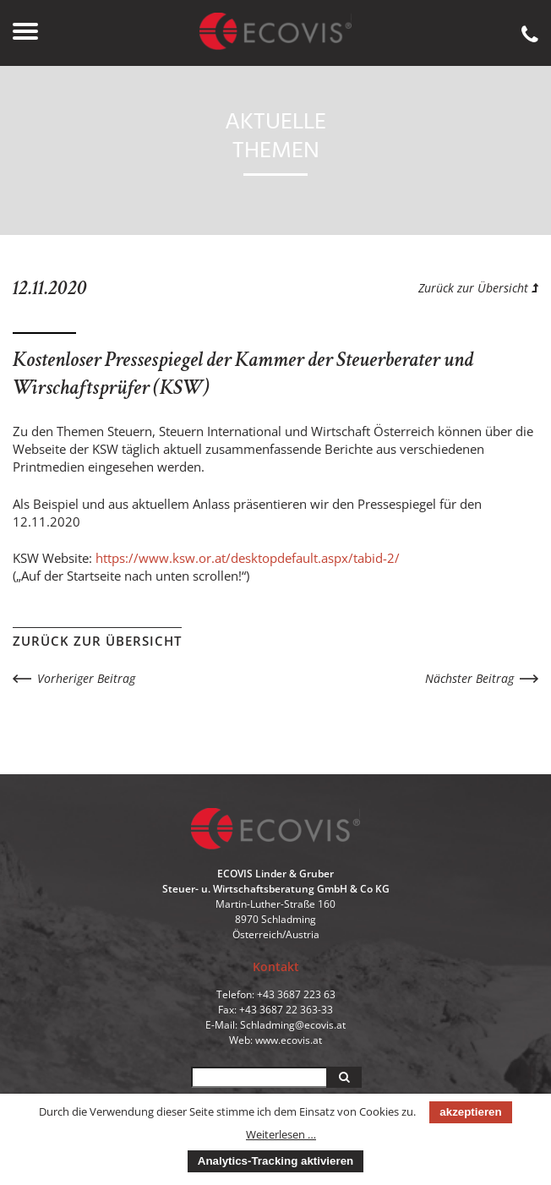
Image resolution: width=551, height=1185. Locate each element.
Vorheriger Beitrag (86, 678)
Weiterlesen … (281, 1134)
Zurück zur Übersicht (478, 288)
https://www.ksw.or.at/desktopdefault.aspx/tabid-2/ (247, 557)
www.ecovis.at (288, 1040)
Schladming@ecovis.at (293, 1025)
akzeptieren (470, 1112)
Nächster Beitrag (469, 678)
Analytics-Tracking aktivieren (275, 1161)
